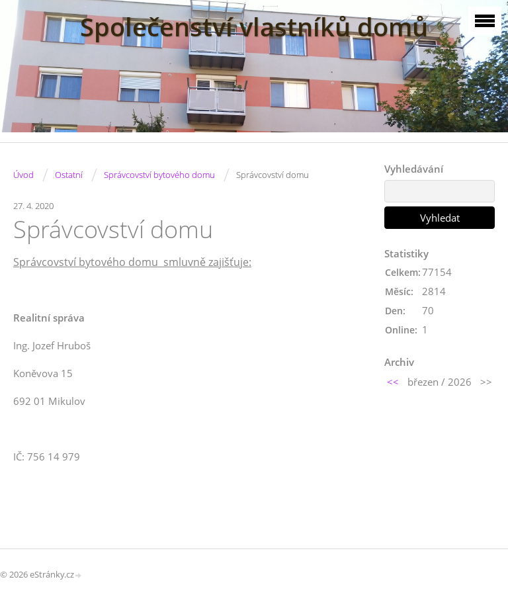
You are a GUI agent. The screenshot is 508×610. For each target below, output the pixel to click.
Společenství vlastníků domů (254, 27)
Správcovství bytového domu (159, 175)
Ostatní (69, 175)
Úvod (23, 175)
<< (393, 381)
